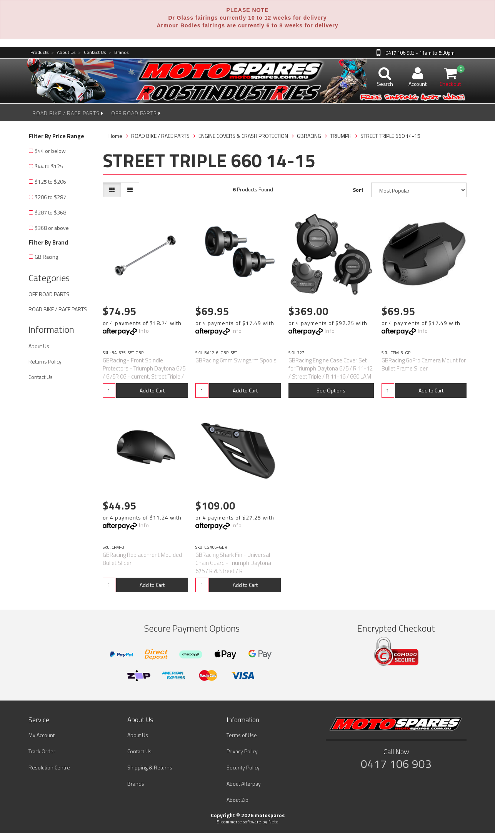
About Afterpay (244, 783)
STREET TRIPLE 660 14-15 (390, 136)
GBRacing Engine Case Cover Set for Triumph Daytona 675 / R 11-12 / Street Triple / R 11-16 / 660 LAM (330, 368)
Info (144, 331)
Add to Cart (152, 390)
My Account (41, 735)
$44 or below (50, 151)
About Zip (237, 800)
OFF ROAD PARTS (136, 113)
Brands (118, 52)
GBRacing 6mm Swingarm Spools (236, 360)
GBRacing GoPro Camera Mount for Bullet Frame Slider (424, 364)
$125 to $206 (50, 182)
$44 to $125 (49, 166)
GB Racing (46, 257)
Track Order (41, 751)
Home (115, 136)
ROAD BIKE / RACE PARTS (67, 113)
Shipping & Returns (149, 767)
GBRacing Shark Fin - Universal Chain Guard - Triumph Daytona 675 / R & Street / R (233, 562)
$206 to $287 (50, 197)
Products (39, 52)
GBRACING (309, 136)
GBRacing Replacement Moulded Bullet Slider (142, 558)
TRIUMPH (341, 136)
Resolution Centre (49, 767)
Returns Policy (45, 361)
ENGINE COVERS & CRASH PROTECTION (243, 136)
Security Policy (243, 767)
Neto (273, 822)
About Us (63, 52)
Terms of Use (242, 735)
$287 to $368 (50, 212)
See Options (331, 390)
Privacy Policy (242, 751)
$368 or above (52, 228)
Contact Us (92, 52)
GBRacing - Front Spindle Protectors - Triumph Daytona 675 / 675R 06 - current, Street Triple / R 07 (144, 372)
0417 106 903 (396, 764)
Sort (358, 190)
